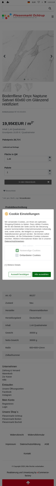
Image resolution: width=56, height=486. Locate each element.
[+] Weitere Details (12, 265)
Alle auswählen (41, 274)
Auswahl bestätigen (20, 274)
